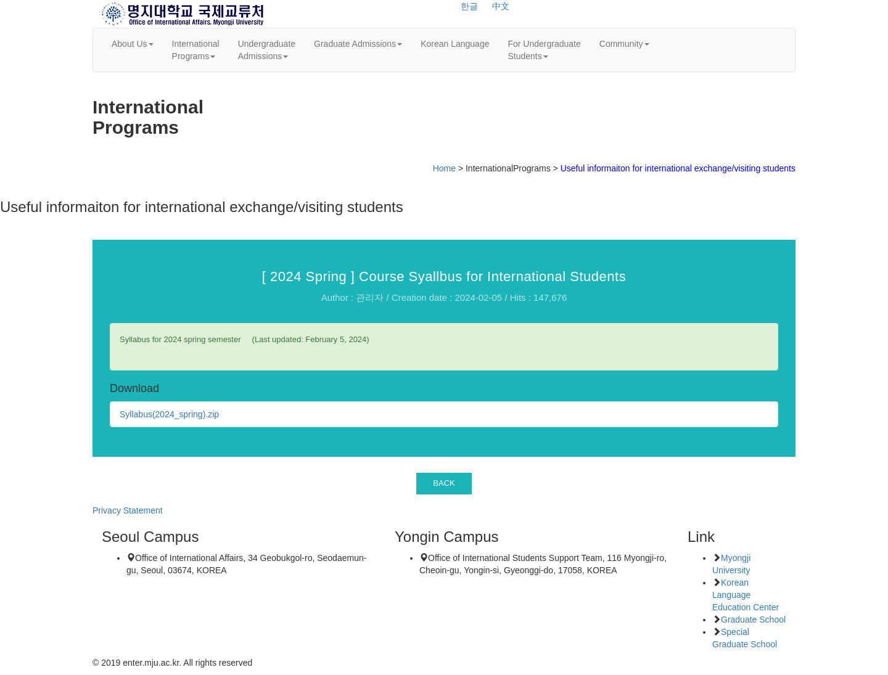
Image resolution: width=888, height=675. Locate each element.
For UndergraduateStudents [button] (544, 50)
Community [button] (624, 44)
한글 (469, 6)
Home (444, 168)
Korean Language (455, 44)
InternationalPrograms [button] (196, 50)
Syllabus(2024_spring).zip (169, 414)
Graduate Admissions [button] (358, 44)
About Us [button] (133, 44)
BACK (444, 483)
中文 (500, 6)
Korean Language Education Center (745, 595)
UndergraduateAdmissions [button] (266, 50)
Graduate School (753, 619)
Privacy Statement (127, 510)
